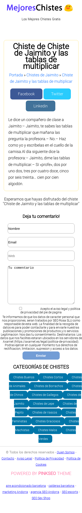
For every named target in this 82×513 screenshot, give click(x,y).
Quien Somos (66, 459)
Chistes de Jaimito (42, 75)
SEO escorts (70, 498)
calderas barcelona (61, 492)
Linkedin (40, 106)
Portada (16, 75)
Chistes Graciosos (48, 428)
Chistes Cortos (53, 384)
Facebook (26, 94)
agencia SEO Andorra (45, 498)
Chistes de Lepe (43, 410)
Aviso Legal (24, 465)
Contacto (8, 465)
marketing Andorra (15, 498)
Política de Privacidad (49, 465)
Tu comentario (41, 288)
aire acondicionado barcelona (26, 492)
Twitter (57, 94)
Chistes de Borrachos (48, 392)
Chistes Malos (47, 436)
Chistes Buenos (23, 384)
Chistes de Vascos (44, 419)
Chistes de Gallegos (45, 401)
